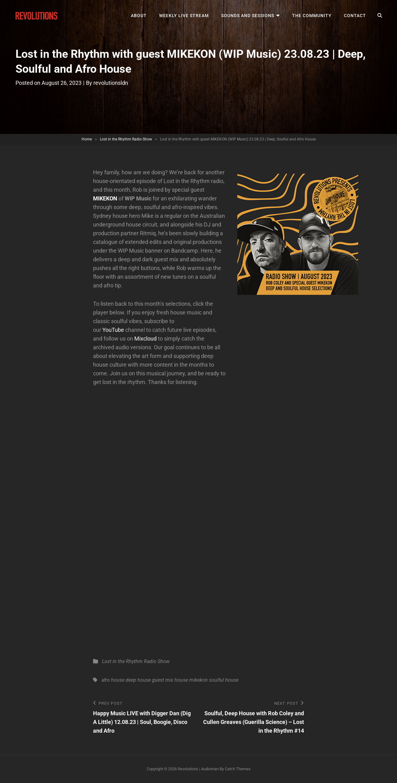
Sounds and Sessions (247, 15)
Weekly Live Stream (184, 15)
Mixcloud (145, 338)
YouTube (113, 330)
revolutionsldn (110, 83)
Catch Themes (238, 769)
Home (87, 139)
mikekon (198, 680)
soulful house (224, 680)
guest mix (162, 680)
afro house (112, 680)
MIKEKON (105, 198)
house (181, 680)
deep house (138, 680)
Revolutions (188, 769)
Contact (355, 15)
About (139, 15)
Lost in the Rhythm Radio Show (126, 139)
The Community (312, 15)
